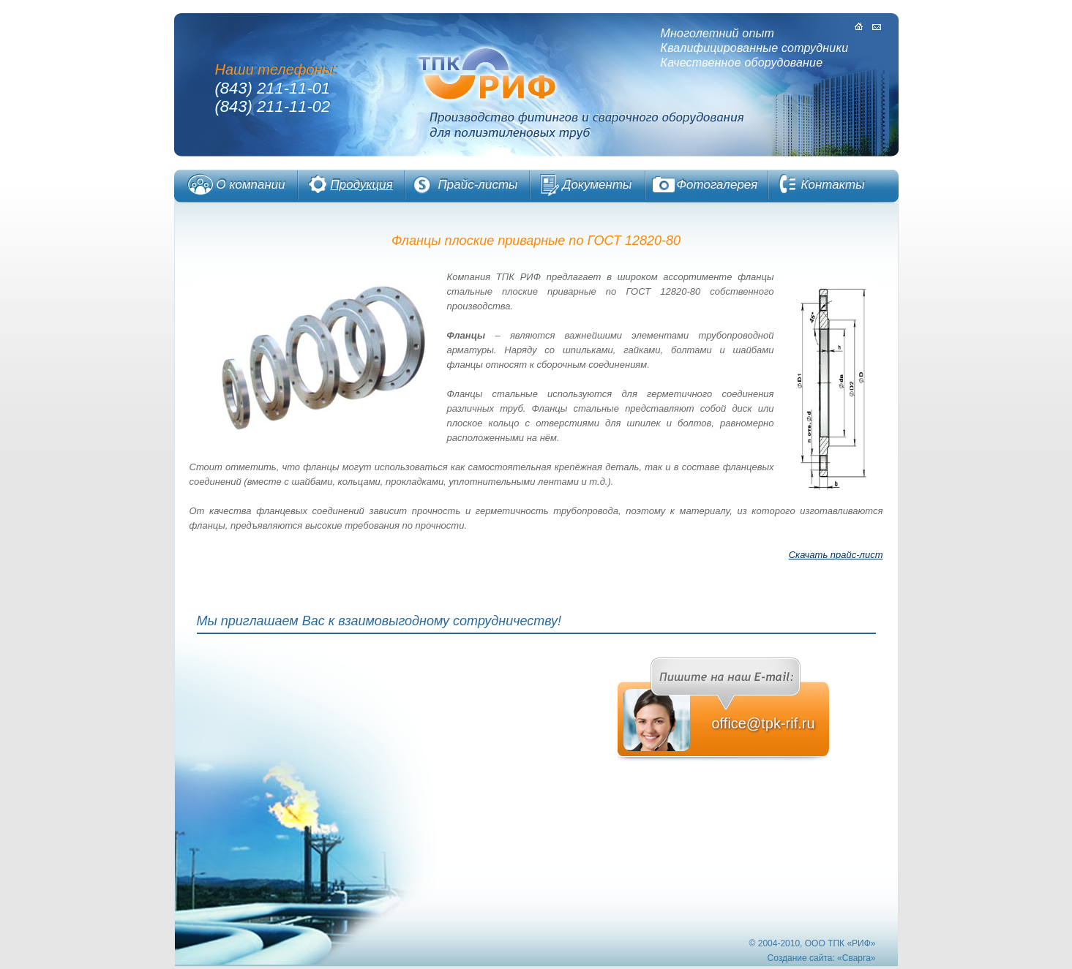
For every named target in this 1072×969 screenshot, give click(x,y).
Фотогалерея (717, 185)
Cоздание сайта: (801, 958)
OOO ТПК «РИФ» (840, 943)
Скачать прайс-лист (836, 554)
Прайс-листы (478, 185)
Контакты (833, 185)
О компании (251, 185)
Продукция (362, 185)
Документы (597, 185)
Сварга (856, 958)
